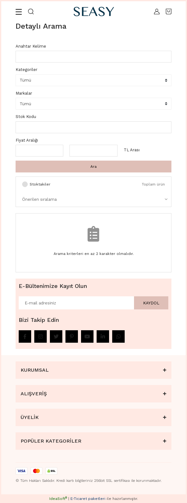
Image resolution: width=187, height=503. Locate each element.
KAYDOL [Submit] (151, 303)
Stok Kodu (26, 116)
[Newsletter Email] (93, 302)
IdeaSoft (58, 498)
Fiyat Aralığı (27, 140)
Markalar (24, 93)
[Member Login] (157, 11)
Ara (93, 166)
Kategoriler (26, 69)
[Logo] (94, 11)
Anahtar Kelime (31, 46)
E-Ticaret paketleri (87, 498)
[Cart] (168, 11)
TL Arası (132, 150)
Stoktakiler (40, 184)
